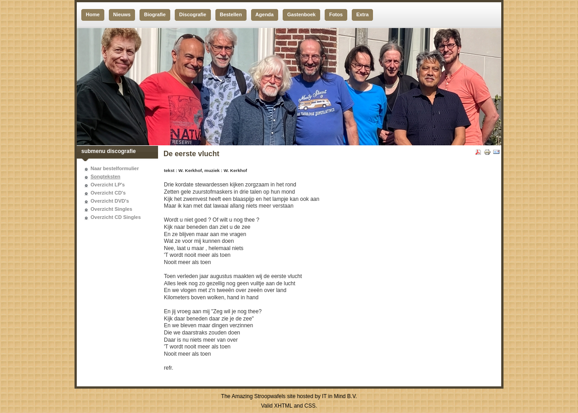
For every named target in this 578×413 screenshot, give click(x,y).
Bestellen (231, 14)
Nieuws (122, 14)
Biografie (155, 14)
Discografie (192, 14)
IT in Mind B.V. (339, 396)
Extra (362, 14)
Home (93, 14)
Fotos (336, 14)
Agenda (265, 14)
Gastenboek (301, 14)
